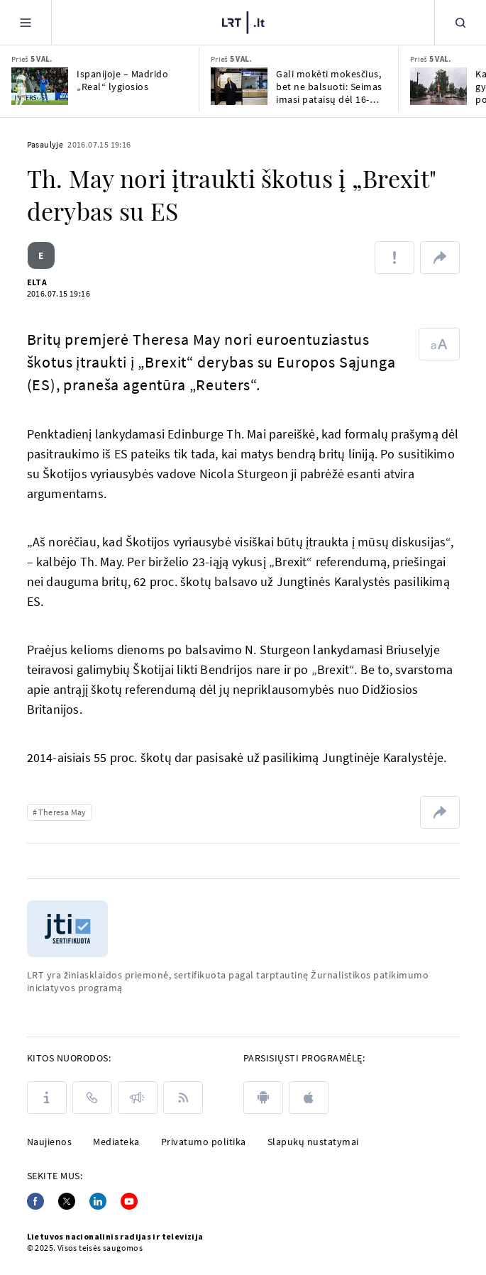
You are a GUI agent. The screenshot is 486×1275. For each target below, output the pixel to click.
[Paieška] (460, 22)
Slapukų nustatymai (313, 1141)
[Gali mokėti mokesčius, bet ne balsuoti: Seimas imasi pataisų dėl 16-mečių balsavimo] (239, 86)
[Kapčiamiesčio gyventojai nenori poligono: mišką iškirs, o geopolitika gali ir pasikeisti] (438, 86)
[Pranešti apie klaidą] (394, 257)
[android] (263, 1097)
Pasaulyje (45, 144)
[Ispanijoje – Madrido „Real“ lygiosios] (39, 86)
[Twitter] (66, 1201)
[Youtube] (129, 1201)
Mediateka (116, 1141)
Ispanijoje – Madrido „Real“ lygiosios (122, 80)
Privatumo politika (203, 1141)
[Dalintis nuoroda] (440, 257)
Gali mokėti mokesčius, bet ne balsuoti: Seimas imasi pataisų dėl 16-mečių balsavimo (329, 86)
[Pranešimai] (138, 1097)
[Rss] (183, 1097)
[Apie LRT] (47, 1097)
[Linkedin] (97, 1201)
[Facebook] (35, 1201)
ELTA (37, 282)
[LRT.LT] (243, 22)
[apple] (308, 1097)
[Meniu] (25, 22)
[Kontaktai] (92, 1097)
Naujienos (49, 1141)
